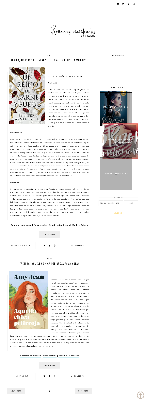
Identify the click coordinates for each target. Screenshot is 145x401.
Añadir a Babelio (80, 225)
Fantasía (18, 245)
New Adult (22, 376)
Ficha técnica (40, 225)
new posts (16, 391)
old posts (83, 391)
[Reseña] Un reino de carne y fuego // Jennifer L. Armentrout (49, 60)
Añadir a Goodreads (59, 225)
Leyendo (118, 213)
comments (78, 245)
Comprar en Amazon (21, 225)
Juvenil (28, 245)
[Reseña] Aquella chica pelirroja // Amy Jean (50, 263)
